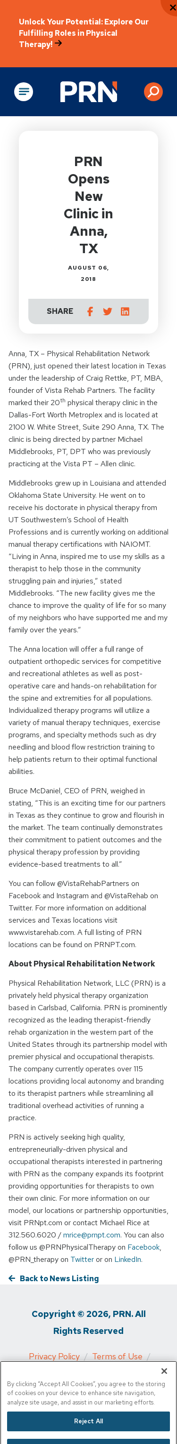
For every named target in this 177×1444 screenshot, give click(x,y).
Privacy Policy (54, 1356)
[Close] (164, 1379)
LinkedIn (127, 1259)
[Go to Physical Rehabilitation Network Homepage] (88, 91)
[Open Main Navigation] (23, 91)
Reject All (88, 1430)
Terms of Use (117, 1356)
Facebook (143, 1247)
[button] (153, 91)
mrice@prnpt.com (91, 1235)
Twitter (82, 1259)
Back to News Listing (59, 1279)
